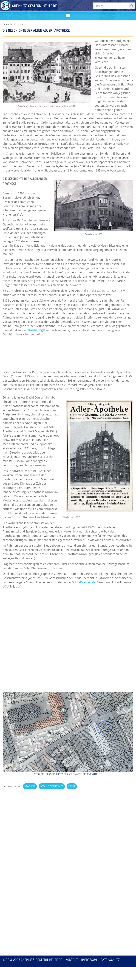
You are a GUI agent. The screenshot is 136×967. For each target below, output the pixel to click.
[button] (68, 15)
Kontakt (72, 960)
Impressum (89, 960)
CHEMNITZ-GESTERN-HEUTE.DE (34, 5)
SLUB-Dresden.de (84, 554)
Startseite (8, 24)
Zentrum (18, 24)
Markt (71, 660)
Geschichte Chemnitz (51, 660)
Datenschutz (110, 960)
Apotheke (30, 660)
